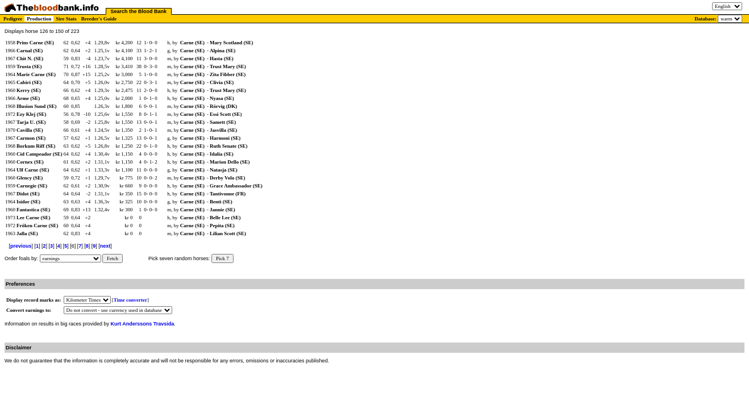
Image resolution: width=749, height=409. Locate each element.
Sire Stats (66, 19)
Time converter (130, 300)
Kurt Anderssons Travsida (142, 324)
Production (39, 19)
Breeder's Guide (99, 19)
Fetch (112, 258)
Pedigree (12, 19)
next (105, 246)
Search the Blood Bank (139, 11)
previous (21, 246)
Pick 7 (222, 258)
